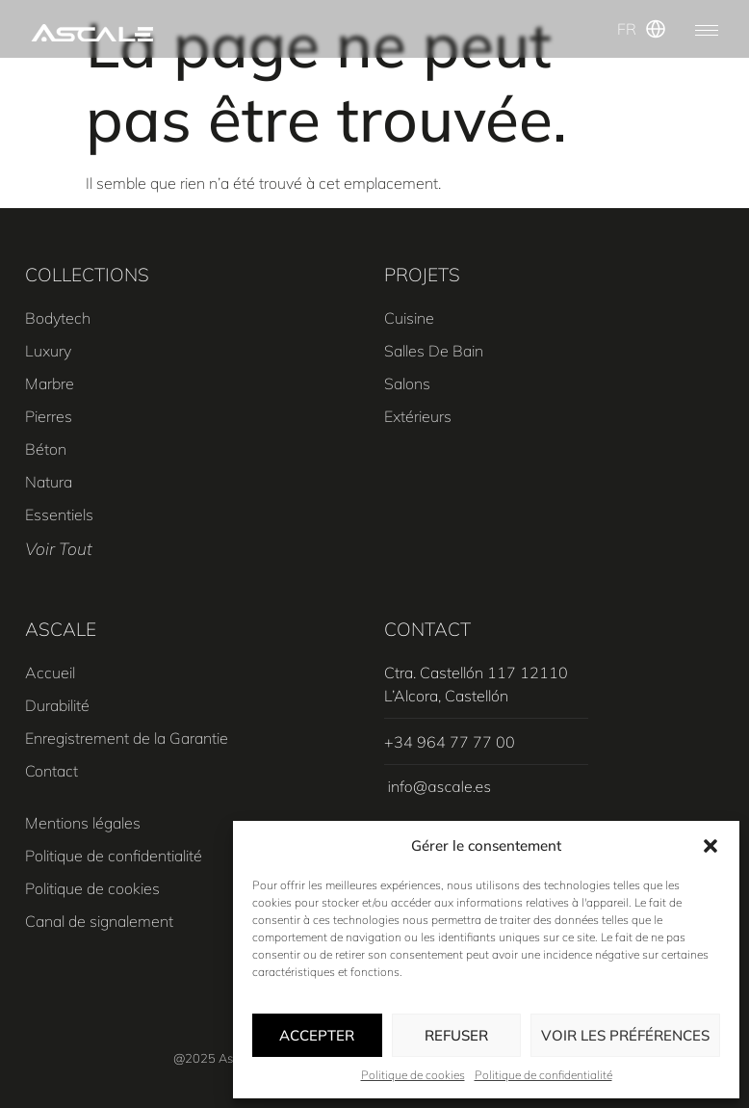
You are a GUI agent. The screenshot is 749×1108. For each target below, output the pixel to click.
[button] (710, 846)
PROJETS (422, 274)
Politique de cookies (413, 1075)
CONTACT (427, 629)
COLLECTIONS (87, 274)
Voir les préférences (625, 1035)
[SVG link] (92, 33)
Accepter (316, 1035)
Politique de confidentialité (543, 1075)
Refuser (456, 1035)
